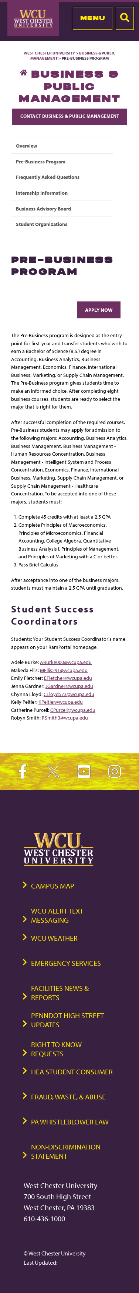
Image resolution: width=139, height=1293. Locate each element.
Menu (92, 18)
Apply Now (98, 309)
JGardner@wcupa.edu (69, 685)
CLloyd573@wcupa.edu (69, 693)
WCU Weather (54, 938)
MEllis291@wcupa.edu (64, 670)
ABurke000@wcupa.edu (66, 661)
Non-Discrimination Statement (66, 1151)
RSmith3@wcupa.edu (65, 717)
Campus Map (52, 885)
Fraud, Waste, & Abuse (68, 1096)
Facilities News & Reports (60, 992)
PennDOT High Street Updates (67, 1020)
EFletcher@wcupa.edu (68, 677)
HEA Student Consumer (72, 1071)
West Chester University (49, 53)
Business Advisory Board (43, 208)
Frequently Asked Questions (47, 176)
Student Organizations (41, 223)
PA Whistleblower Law (70, 1121)
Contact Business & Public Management (69, 116)
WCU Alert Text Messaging (57, 915)
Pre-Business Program (40, 161)
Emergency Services (66, 963)
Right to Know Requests (56, 1049)
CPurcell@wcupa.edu (72, 709)
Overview (26, 145)
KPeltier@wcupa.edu (60, 701)
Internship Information (42, 192)
